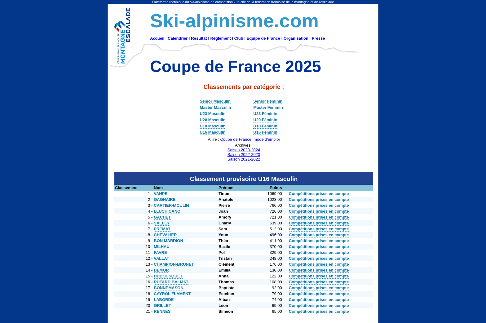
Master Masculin (215, 107)
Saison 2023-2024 (244, 150)
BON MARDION (168, 240)
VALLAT (161, 258)
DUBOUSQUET (168, 276)
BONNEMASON (168, 287)
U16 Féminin (265, 132)
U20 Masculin (212, 119)
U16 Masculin (212, 132)
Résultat (199, 38)
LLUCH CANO (167, 211)
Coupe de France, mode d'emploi (250, 139)
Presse (318, 38)
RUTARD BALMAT (171, 282)
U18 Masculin (212, 126)
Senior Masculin (215, 101)
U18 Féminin (265, 126)
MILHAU (162, 246)
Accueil (157, 38)
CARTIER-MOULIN (171, 205)
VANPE (160, 193)
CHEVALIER (165, 234)
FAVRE (160, 252)
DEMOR (161, 270)
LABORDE (164, 299)
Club (238, 38)
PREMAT (162, 229)
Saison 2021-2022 (244, 159)
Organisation (296, 38)
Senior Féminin (267, 101)
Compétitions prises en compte (319, 193)
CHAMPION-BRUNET (174, 264)
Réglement (220, 38)
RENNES (162, 311)
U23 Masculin (212, 113)
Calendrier (178, 38)
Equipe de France (263, 38)
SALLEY (162, 223)
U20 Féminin (265, 119)
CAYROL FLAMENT (172, 293)
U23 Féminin (265, 113)
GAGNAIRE (164, 199)
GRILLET (162, 305)
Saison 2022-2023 (244, 154)
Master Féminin (268, 107)
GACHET (162, 217)
